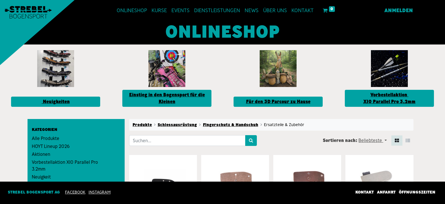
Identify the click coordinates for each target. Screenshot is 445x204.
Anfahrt (386, 192)
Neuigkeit (41, 177)
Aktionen (41, 154)
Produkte (142, 124)
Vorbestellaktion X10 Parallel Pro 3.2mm (65, 166)
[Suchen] (251, 140)
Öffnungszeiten (417, 192)
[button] (372, 140)
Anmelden (397, 10)
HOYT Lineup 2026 (51, 146)
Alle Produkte (45, 138)
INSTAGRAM (100, 192)
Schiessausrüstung (177, 124)
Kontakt (364, 192)
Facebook (75, 192)
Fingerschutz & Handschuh (230, 124)
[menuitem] (133, 10)
